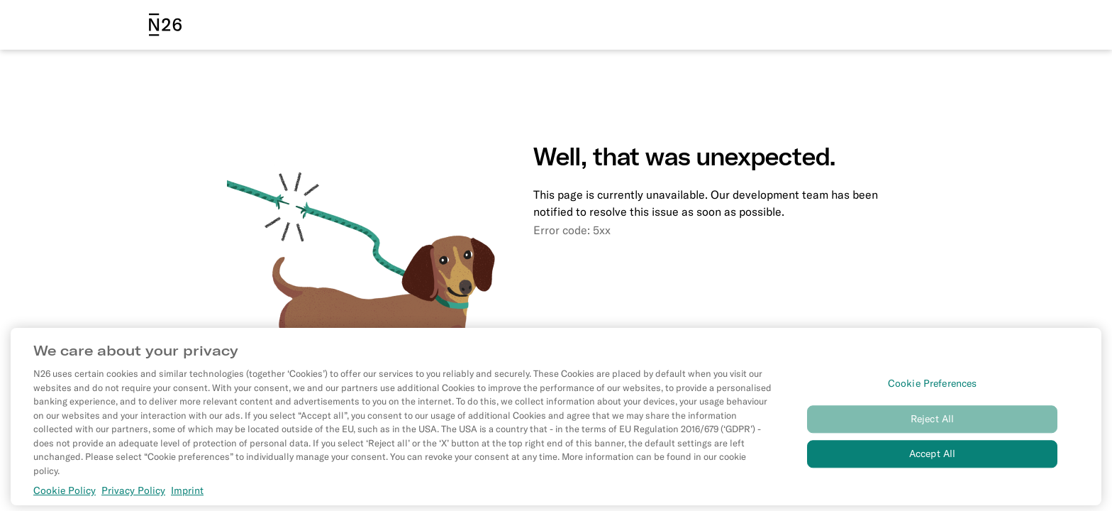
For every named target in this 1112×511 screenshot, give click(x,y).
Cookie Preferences (932, 396)
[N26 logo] (165, 25)
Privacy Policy (133, 502)
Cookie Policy (64, 502)
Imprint (187, 502)
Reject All (932, 430)
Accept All (932, 465)
